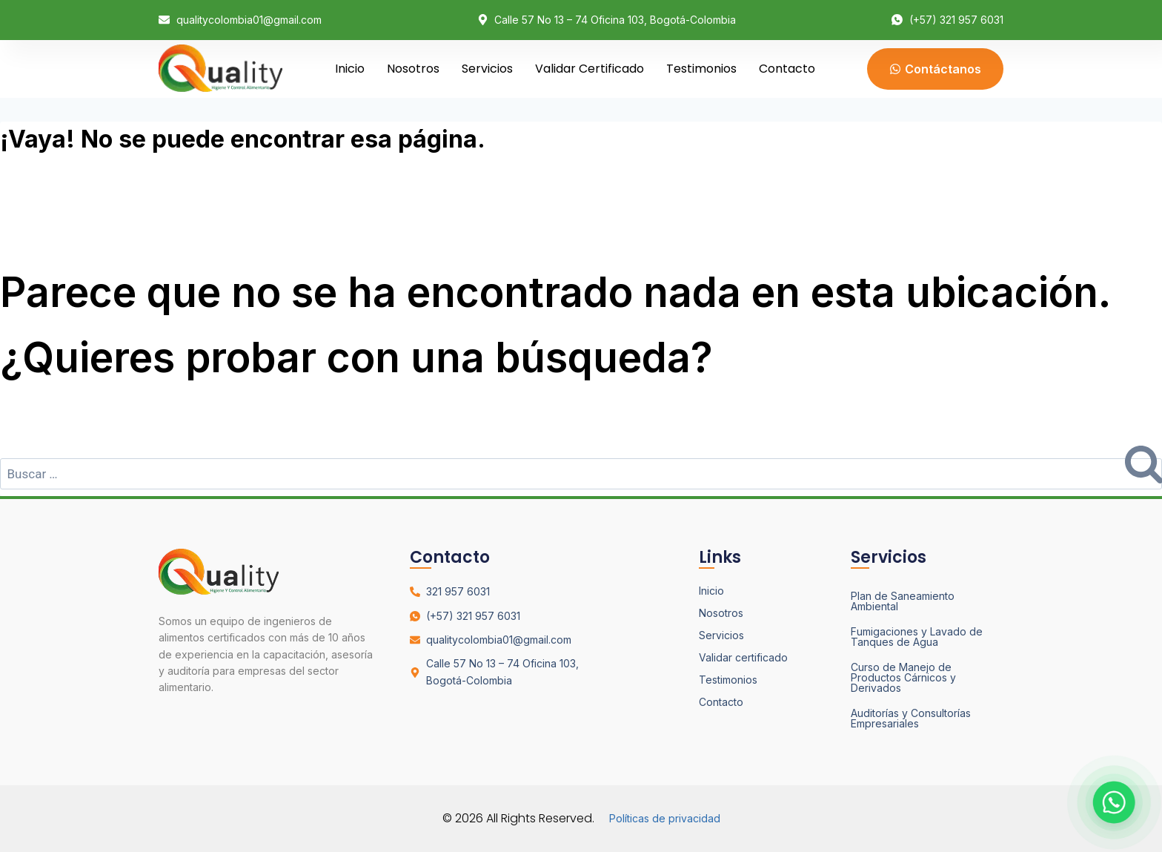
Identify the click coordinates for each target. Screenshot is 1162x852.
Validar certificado (589, 68)
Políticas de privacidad (664, 818)
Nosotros (413, 68)
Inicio (350, 68)
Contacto (787, 68)
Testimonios (701, 68)
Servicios (487, 68)
